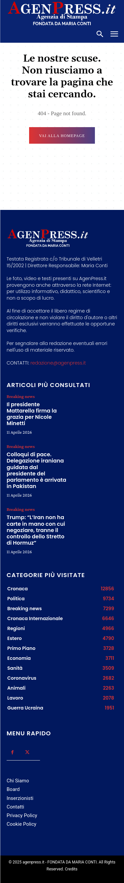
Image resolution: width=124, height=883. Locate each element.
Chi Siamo (18, 781)
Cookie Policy (21, 824)
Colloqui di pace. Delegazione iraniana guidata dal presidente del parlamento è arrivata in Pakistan (36, 470)
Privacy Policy (22, 815)
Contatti (15, 807)
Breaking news (21, 396)
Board (13, 789)
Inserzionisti (20, 798)
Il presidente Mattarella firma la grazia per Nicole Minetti (32, 414)
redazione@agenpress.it (58, 363)
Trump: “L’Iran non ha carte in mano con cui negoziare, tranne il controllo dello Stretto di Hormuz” (36, 530)
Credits (71, 869)
